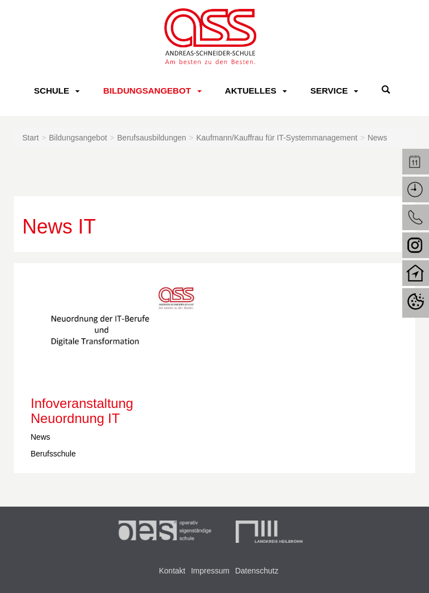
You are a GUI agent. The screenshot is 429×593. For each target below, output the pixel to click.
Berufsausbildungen (151, 137)
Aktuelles (250, 90)
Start (30, 137)
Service (329, 90)
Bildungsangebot (147, 90)
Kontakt (172, 570)
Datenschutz (257, 570)
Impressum (210, 570)
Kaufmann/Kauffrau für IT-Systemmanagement (276, 137)
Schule (51, 90)
